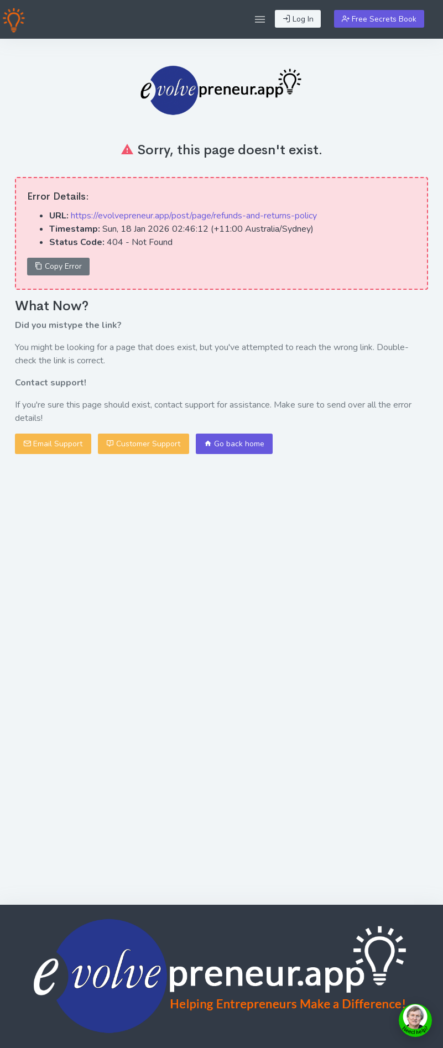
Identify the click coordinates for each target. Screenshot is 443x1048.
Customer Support (143, 444)
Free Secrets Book (379, 19)
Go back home (234, 444)
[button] (260, 19)
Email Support (52, 444)
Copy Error (58, 266)
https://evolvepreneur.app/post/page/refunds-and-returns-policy (194, 216)
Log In (298, 19)
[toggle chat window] (415, 1020)
